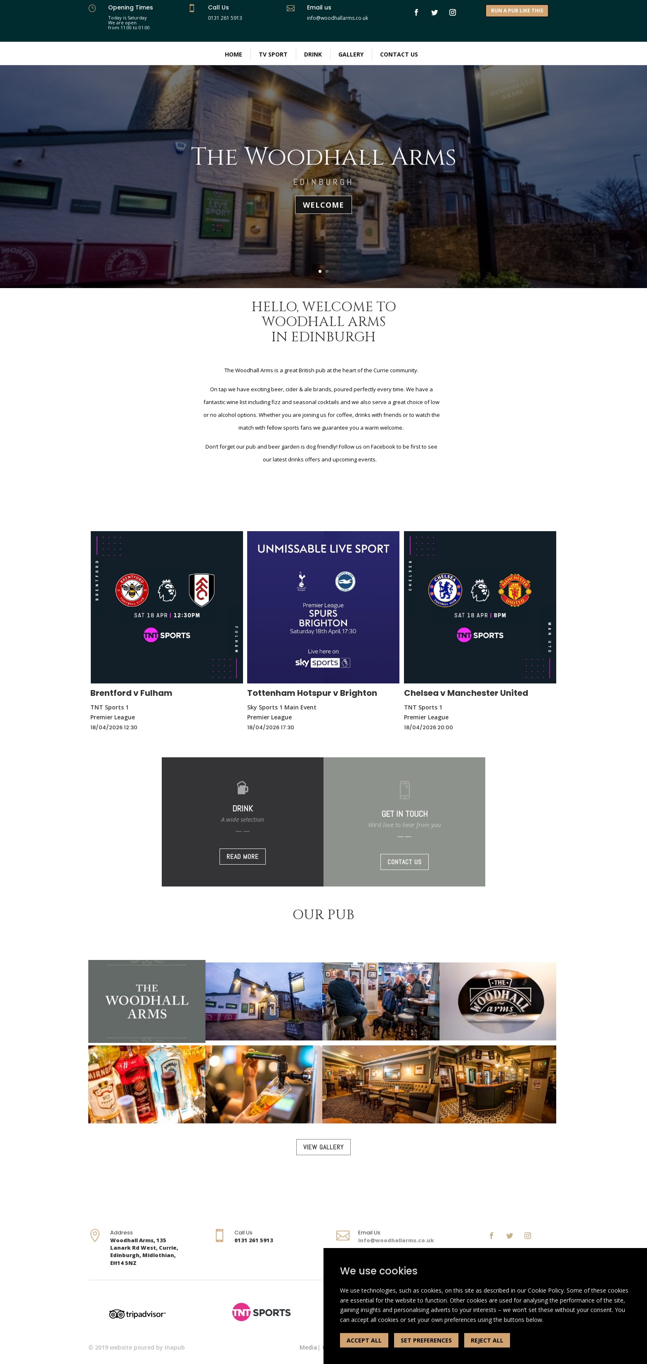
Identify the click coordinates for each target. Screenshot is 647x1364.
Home (233, 54)
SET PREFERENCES (426, 1340)
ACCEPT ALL (364, 1340)
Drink (313, 54)
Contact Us (399, 54)
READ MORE (243, 856)
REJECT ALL (487, 1340)
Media (308, 1347)
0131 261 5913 (225, 17)
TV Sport (273, 54)
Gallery (351, 54)
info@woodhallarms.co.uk (396, 1240)
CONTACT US (404, 862)
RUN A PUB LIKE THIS (517, 10)
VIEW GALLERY (323, 1147)
